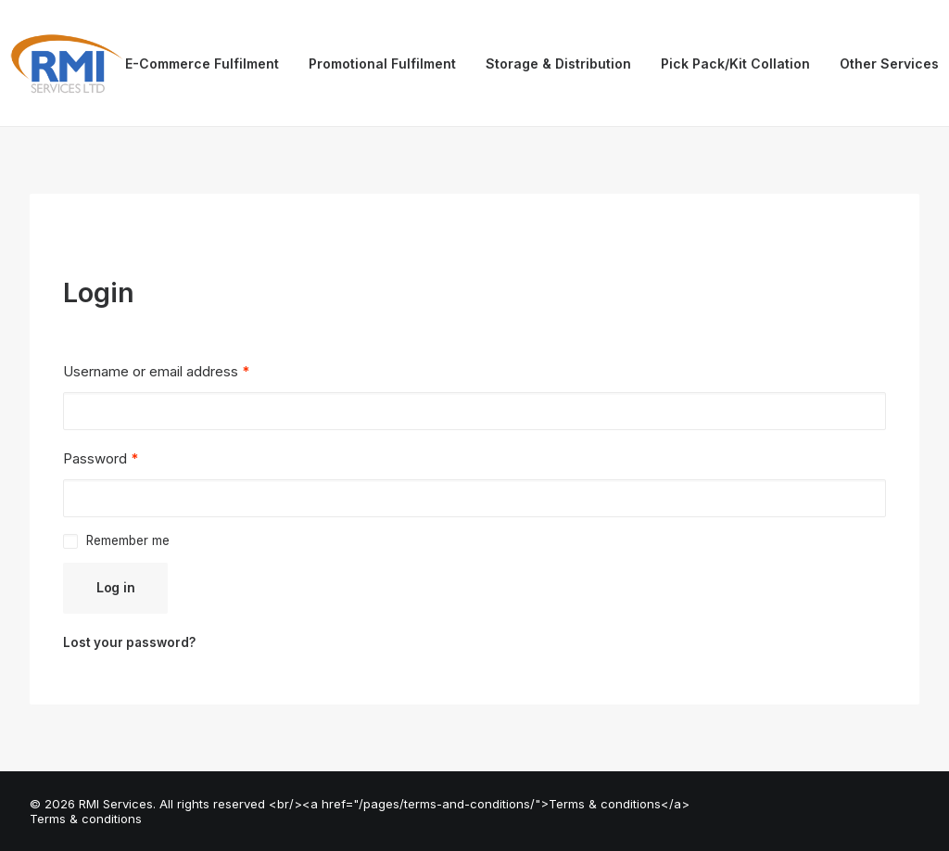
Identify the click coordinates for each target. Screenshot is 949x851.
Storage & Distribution (558, 63)
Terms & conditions (86, 818)
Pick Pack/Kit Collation (735, 63)
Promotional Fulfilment (382, 63)
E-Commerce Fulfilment (202, 63)
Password (100, 458)
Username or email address (156, 371)
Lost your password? (129, 642)
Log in (115, 587)
